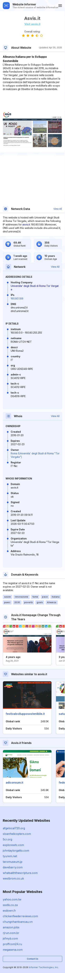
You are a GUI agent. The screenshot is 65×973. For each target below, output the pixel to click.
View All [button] (57, 208)
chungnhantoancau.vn (18, 921)
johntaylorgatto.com (16, 850)
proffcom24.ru (12, 944)
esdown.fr (9, 910)
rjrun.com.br (11, 933)
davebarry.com (13, 867)
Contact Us (32, 958)
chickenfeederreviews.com (20, 916)
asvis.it (26, 224)
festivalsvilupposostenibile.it (25, 713)
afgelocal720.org (14, 828)
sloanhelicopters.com (17, 834)
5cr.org (7, 839)
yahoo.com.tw (12, 899)
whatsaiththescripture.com (20, 873)
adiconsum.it (14, 782)
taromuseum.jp (12, 861)
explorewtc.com (13, 845)
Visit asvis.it (32, 24)
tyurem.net (10, 856)
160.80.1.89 (17, 298)
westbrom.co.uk (13, 878)
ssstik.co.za (10, 905)
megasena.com (13, 949)
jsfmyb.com (10, 938)
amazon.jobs (11, 927)
